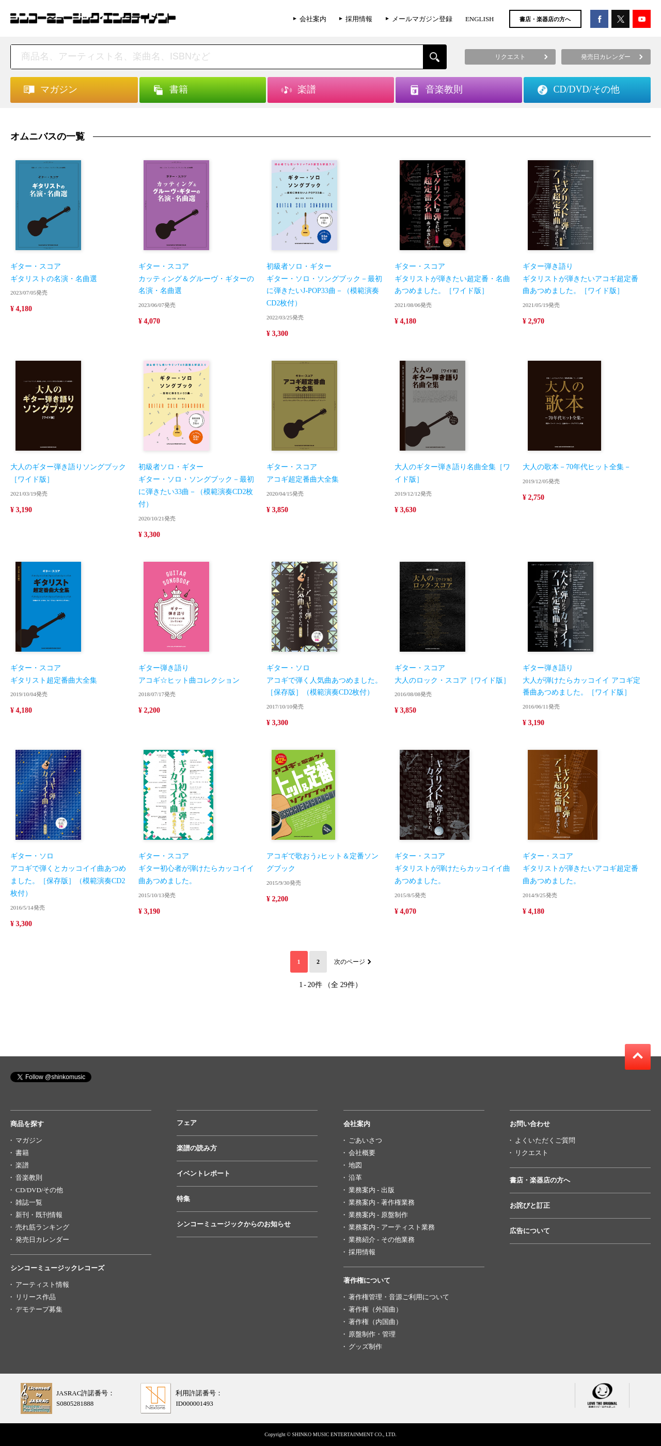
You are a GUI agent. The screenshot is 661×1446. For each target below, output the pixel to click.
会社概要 (362, 1153)
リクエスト (531, 1153)
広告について (530, 1231)
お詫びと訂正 (530, 1205)
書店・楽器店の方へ (545, 19)
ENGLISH (479, 19)
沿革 (355, 1177)
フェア (187, 1123)
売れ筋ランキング (42, 1227)
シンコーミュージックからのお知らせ (234, 1224)
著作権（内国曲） (375, 1322)
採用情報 (358, 19)
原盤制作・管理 (372, 1334)
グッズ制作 (365, 1346)
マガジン (28, 1140)
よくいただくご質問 (545, 1140)
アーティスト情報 (42, 1284)
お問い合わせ (530, 1124)
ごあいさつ (365, 1140)
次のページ (349, 961)
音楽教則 (28, 1177)
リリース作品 (35, 1297)
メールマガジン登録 (422, 19)
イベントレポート (203, 1173)
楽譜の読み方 (197, 1148)
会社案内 (313, 19)
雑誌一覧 (28, 1202)
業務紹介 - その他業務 (382, 1239)
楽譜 (22, 1165)
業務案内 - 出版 (372, 1190)
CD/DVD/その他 (39, 1190)
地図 (355, 1165)
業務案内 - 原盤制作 (378, 1215)
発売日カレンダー (42, 1239)
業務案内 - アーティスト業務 (392, 1227)
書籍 (22, 1153)
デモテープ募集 (38, 1309)
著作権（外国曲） (375, 1309)
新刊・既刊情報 (38, 1215)
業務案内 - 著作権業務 (382, 1202)
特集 (183, 1199)
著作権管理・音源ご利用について (399, 1297)
